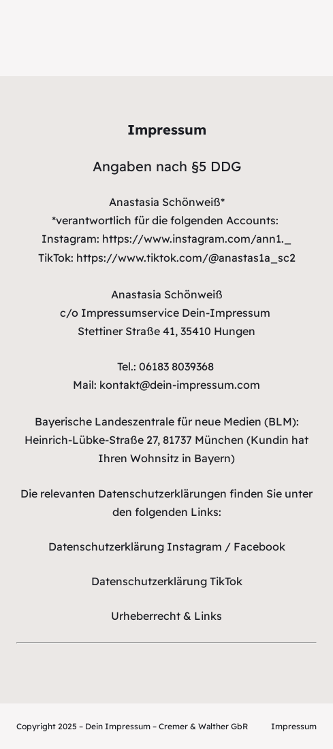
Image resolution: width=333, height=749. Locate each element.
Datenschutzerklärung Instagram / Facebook (166, 546)
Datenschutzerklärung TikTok (166, 581)
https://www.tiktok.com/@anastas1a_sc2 (186, 257)
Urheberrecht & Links (166, 616)
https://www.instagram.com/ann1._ (196, 238)
